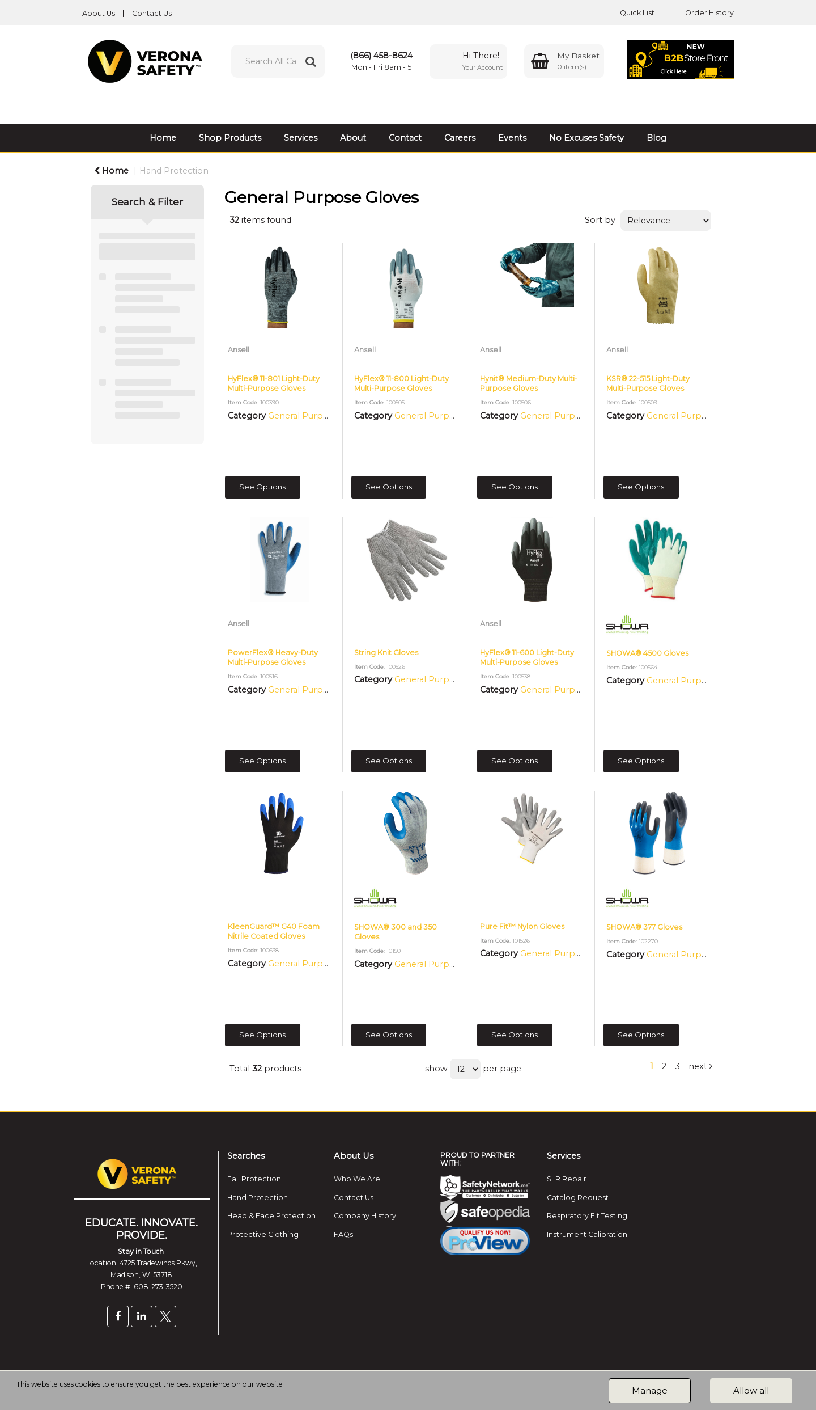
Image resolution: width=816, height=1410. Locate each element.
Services (300, 138)
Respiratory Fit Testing (587, 1215)
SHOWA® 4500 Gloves (647, 653)
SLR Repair (566, 1179)
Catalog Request (578, 1197)
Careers (459, 138)
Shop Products (230, 138)
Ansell (238, 349)
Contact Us (152, 13)
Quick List (628, 13)
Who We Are (357, 1179)
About (353, 138)
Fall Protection (254, 1179)
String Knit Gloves (386, 652)
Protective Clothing (263, 1234)
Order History (701, 13)
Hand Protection (174, 171)
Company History (365, 1215)
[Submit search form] (310, 61)
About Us (98, 13)
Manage (650, 1390)
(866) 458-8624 (381, 55)
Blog (656, 138)
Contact (405, 138)
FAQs (343, 1234)
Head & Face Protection (271, 1215)
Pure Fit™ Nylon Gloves (522, 926)
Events (512, 138)
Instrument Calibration (587, 1234)
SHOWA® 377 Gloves (644, 927)
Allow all (751, 1390)
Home (163, 138)
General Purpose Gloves (318, 416)
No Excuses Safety (586, 138)
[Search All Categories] (278, 61)
